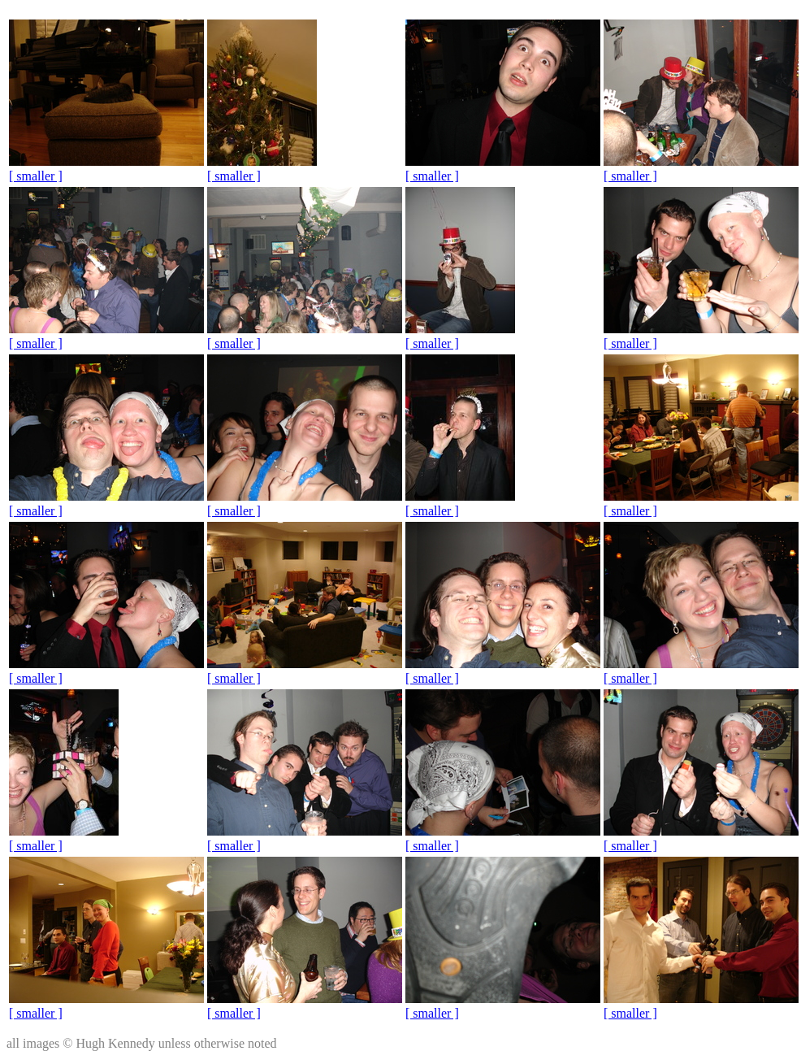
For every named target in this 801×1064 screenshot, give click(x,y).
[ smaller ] (36, 176)
